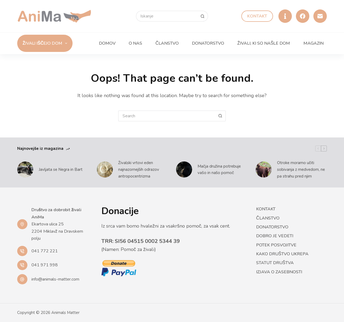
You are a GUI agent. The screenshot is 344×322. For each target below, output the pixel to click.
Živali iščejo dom (46, 43)
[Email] (320, 16)
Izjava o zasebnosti (279, 272)
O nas (135, 43)
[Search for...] (166, 16)
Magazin (313, 43)
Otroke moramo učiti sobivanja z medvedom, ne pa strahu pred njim (301, 169)
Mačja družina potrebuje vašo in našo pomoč (219, 170)
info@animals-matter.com (55, 279)
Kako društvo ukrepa (282, 254)
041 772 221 (44, 251)
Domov (107, 43)
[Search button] (202, 16)
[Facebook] (302, 16)
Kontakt (257, 16)
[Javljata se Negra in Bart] (25, 169)
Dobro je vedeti (274, 236)
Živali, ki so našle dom (263, 43)
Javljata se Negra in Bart (61, 169)
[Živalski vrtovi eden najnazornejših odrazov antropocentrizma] (105, 169)
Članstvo (167, 43)
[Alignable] (285, 16)
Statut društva (275, 263)
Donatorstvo (208, 43)
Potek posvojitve (276, 245)
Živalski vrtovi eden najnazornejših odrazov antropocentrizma (138, 169)
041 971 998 (44, 265)
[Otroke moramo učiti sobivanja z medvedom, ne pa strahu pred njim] (264, 169)
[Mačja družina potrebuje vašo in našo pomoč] (184, 169)
